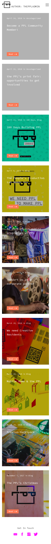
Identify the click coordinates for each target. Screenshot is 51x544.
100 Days (30, 120)
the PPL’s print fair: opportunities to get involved (24, 80)
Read (13, 54)
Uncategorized (33, 18)
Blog (39, 120)
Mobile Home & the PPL (24, 381)
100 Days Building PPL (24, 127)
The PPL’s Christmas (22, 483)
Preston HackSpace (21, 432)
